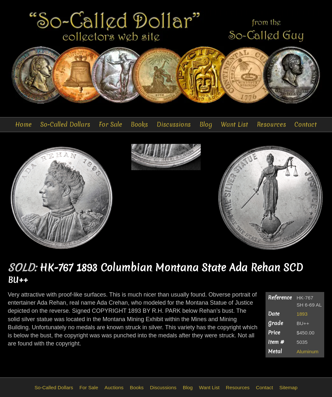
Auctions (114, 387)
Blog (205, 124)
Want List (234, 124)
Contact (305, 124)
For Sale (110, 124)
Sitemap (288, 387)
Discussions (174, 124)
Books (139, 124)
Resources (271, 124)
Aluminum (308, 351)
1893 (302, 314)
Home (23, 124)
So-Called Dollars (65, 124)
